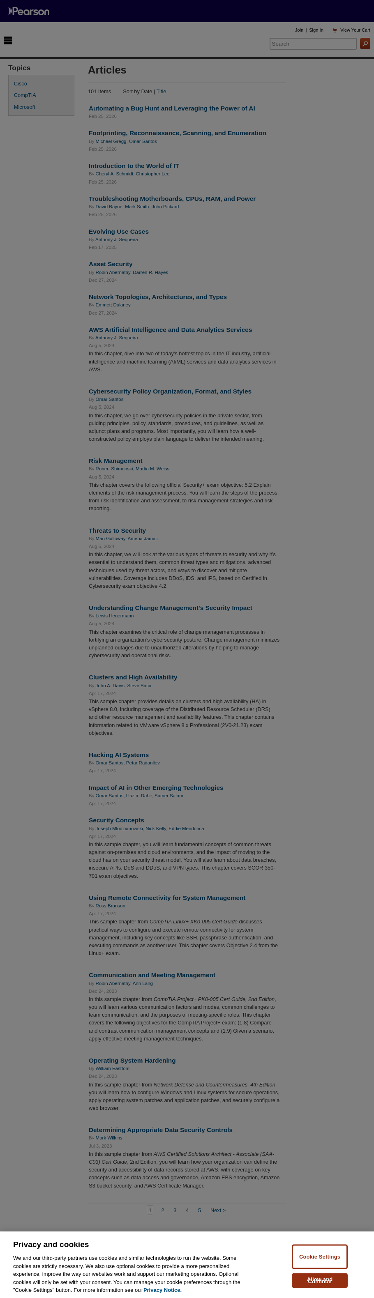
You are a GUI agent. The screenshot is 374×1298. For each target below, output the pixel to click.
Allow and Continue (320, 1286)
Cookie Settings (319, 1263)
